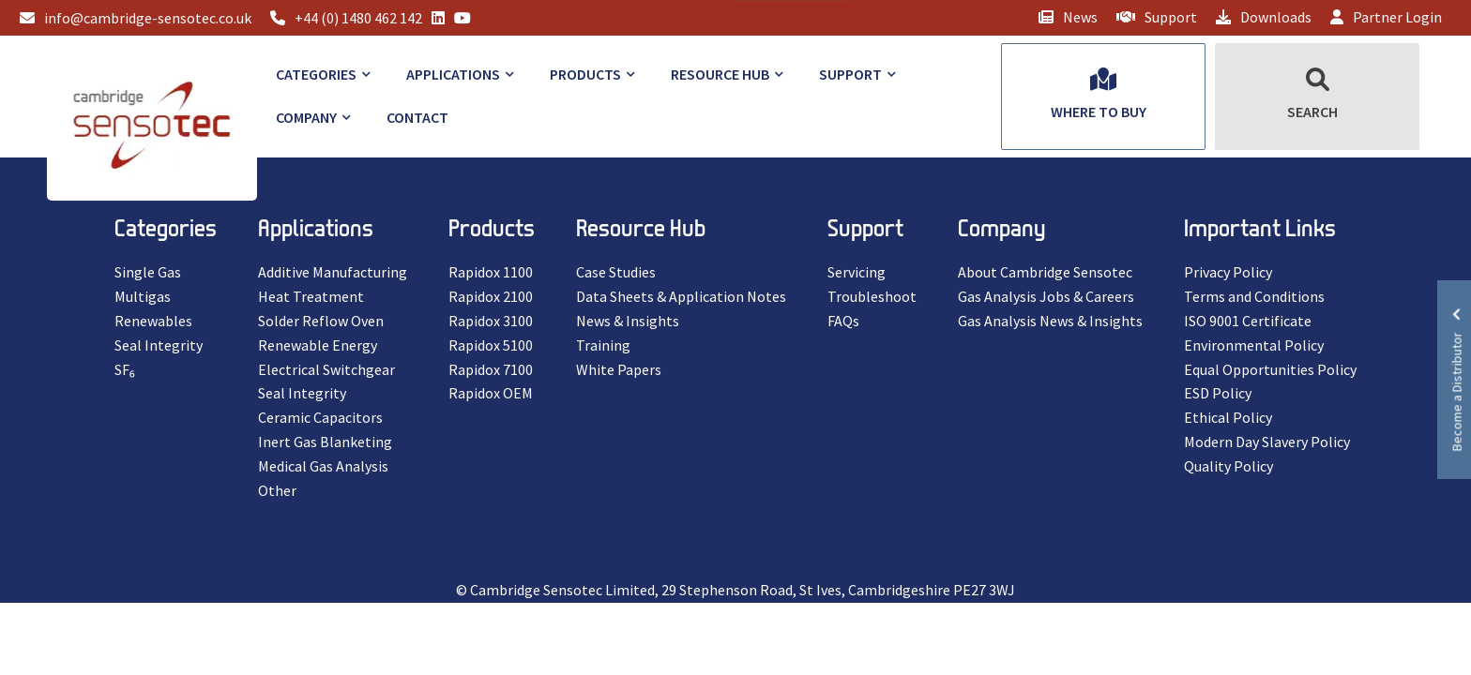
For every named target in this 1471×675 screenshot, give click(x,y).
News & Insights (627, 320)
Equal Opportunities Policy (1270, 369)
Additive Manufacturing (332, 271)
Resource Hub (720, 74)
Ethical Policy (1228, 417)
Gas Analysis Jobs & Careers (1046, 296)
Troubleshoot (872, 296)
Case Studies (616, 271)
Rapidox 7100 (490, 369)
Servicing (856, 271)
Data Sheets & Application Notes (681, 296)
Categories (316, 74)
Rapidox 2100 (490, 296)
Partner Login (1386, 17)
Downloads (1264, 17)
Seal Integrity (158, 345)
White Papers (618, 369)
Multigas (142, 296)
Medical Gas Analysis (323, 466)
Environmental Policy (1254, 345)
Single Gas (147, 271)
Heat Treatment (311, 296)
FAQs (843, 320)
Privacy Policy (1228, 271)
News (1068, 17)
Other (277, 490)
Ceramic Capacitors (320, 417)
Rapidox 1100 (490, 271)
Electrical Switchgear (326, 369)
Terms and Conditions (1254, 296)
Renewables (153, 320)
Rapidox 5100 (490, 345)
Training (603, 345)
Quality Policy (1228, 466)
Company (306, 117)
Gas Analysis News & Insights (1050, 320)
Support (1156, 17)
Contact (417, 117)
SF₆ (124, 369)
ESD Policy (1217, 392)
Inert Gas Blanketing (325, 441)
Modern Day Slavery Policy (1267, 441)
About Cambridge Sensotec (1045, 271)
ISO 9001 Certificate (1248, 320)
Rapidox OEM (490, 392)
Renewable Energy (317, 345)
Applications (453, 74)
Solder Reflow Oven (321, 320)
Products (585, 74)
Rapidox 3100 (490, 320)
